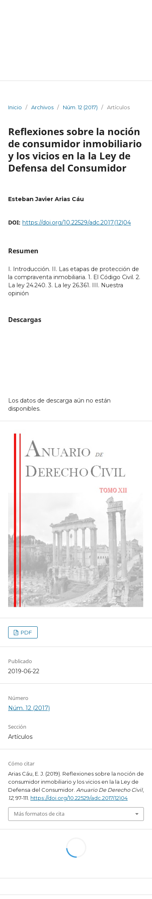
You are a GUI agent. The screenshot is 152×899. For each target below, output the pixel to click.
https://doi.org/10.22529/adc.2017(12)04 (76, 222)
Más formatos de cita (39, 813)
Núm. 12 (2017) (80, 107)
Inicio (15, 107)
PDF (25, 632)
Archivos (42, 107)
